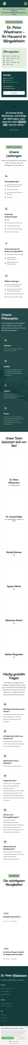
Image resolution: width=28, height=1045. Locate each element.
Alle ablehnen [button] (21, 1038)
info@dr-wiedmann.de (7, 988)
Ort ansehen (14, 93)
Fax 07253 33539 (5, 994)
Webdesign (4, 1015)
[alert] (14, 1035)
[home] (4, 4)
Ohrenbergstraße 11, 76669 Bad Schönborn (7, 1005)
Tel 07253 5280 (5, 991)
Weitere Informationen (17, 1035)
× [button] (26, 1027)
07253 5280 (10, 78)
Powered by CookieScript (13, 1043)
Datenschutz (4, 1020)
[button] (25, 3)
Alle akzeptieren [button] (7, 1038)
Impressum (4, 1018)
